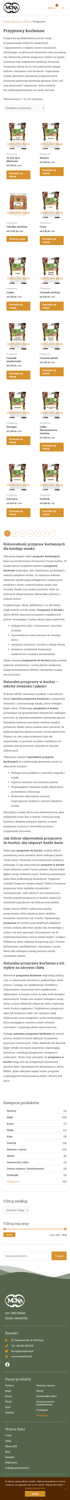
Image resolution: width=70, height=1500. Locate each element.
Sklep (26, 21)
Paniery (11, 1110)
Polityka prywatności (17, 1468)
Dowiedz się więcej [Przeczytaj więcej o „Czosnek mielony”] (49, 306)
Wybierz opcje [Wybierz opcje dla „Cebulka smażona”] (17, 238)
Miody (10, 1155)
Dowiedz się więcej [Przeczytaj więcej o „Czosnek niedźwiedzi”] (16, 375)
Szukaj (59, 1256)
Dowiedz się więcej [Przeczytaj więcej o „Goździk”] (49, 512)
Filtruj (9, 1234)
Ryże (9, 1136)
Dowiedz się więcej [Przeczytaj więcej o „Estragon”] (16, 440)
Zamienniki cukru (18, 1162)
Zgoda (35, 1494)
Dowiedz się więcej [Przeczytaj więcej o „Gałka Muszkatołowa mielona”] (49, 447)
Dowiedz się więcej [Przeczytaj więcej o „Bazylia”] (49, 171)
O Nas (8, 1435)
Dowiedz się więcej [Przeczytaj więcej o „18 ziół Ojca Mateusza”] (16, 175)
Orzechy (11, 1142)
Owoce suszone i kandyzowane (25, 1168)
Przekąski (12, 1175)
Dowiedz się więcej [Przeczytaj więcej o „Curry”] (49, 240)
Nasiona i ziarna (16, 1149)
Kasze (10, 1123)
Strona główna (12, 21)
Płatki (10, 1130)
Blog (7, 1451)
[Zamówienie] (24, 108)
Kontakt (9, 1457)
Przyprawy (13, 1181)
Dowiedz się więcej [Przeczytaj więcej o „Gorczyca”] (16, 512)
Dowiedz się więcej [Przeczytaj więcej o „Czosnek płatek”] (49, 372)
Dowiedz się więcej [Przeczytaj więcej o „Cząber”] (16, 306)
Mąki (10, 1117)
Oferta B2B (11, 1446)
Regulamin (11, 1462)
